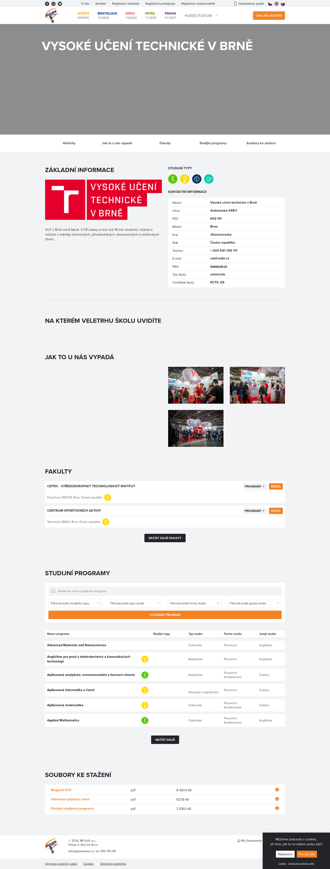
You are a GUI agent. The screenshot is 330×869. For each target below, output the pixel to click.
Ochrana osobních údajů (61, 864)
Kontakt (101, 3)
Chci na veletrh (269, 15)
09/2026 (83, 15)
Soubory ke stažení (260, 143)
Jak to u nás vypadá (117, 143)
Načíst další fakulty (165, 538)
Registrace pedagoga (160, 3)
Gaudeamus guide (249, 3)
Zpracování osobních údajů (301, 863)
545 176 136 (108, 851)
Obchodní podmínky (113, 864)
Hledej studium (198, 15)
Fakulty (165, 143)
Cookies (282, 863)
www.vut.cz (218, 266)
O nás (85, 3)
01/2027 (170, 15)
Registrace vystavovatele (198, 3)
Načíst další (165, 740)
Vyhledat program (165, 615)
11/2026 (150, 15)
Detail (276, 486)
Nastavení (285, 854)
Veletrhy (69, 143)
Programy (253, 486)
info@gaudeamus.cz (81, 851)
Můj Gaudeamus (249, 840)
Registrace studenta (125, 3)
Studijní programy (213, 143)
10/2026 (107, 15)
